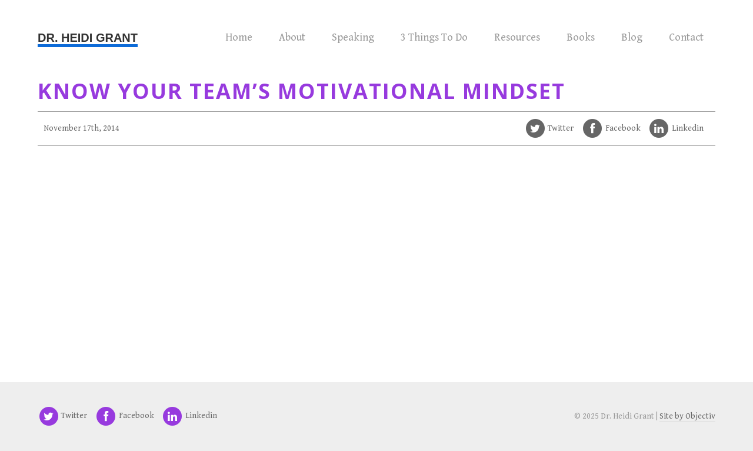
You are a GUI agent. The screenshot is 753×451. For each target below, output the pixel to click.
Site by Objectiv (687, 416)
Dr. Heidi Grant (88, 37)
